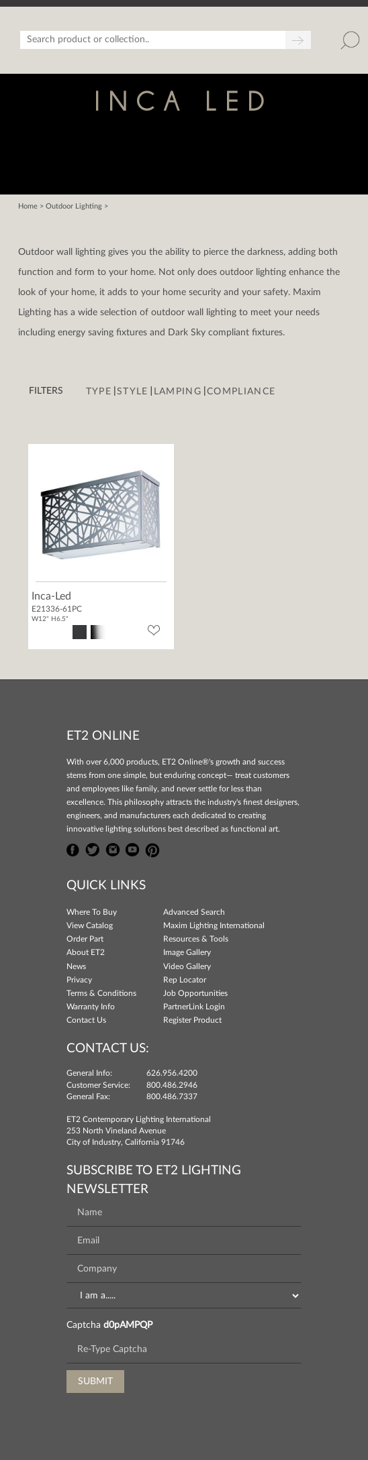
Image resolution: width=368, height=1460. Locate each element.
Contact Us (86, 1020)
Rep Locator (184, 980)
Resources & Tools (195, 939)
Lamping (177, 391)
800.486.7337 (171, 1096)
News (76, 966)
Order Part (84, 939)
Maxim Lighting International (214, 925)
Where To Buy (91, 912)
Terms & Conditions (101, 993)
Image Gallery (187, 952)
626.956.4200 (171, 1073)
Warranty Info (90, 1007)
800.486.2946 (171, 1085)
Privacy (79, 980)
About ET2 (85, 952)
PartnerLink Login (194, 1007)
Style (132, 391)
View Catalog (89, 925)
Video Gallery (187, 966)
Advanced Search (194, 912)
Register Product (192, 1020)
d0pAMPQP (127, 1325)
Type (98, 391)
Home (28, 206)
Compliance (241, 391)
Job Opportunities (195, 993)
